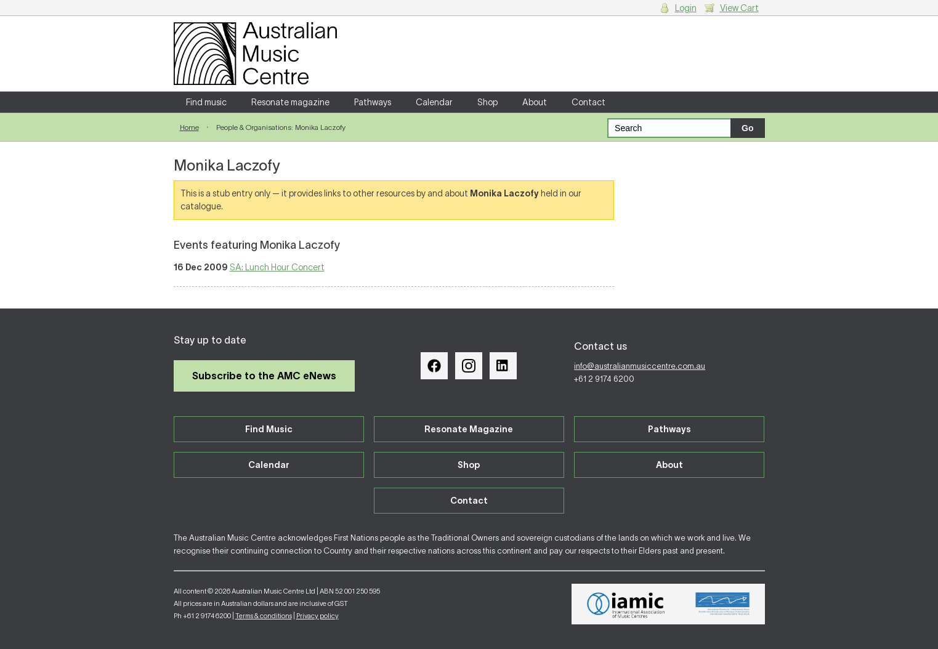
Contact (588, 102)
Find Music (269, 429)
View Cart (739, 8)
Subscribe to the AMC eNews (264, 375)
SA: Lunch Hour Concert (277, 267)
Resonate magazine (290, 102)
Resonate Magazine (468, 429)
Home (189, 127)
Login (686, 8)
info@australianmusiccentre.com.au (639, 366)
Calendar (434, 102)
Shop (487, 102)
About (534, 102)
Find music (206, 102)
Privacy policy (317, 615)
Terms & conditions (263, 615)
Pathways (372, 102)
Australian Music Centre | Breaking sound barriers (255, 53)
